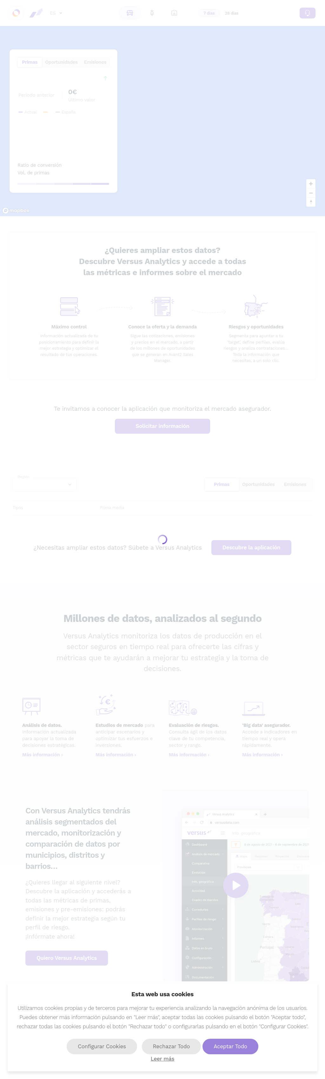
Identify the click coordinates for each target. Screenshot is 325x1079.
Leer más (162, 1059)
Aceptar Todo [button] (230, 1046)
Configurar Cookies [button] (102, 1046)
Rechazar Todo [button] (171, 1046)
